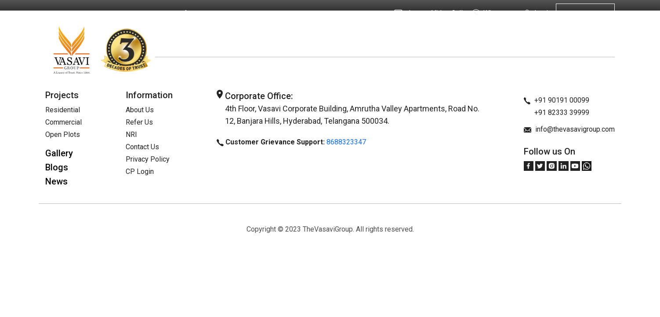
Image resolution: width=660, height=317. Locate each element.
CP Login (140, 171)
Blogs (56, 167)
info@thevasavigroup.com (569, 129)
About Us (98, 13)
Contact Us (142, 147)
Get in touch (585, 13)
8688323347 (346, 142)
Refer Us (189, 13)
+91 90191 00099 (557, 100)
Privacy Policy (148, 159)
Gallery (59, 153)
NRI (161, 13)
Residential (62, 110)
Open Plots (62, 134)
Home (66, 13)
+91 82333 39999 (557, 112)
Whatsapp (492, 13)
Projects (134, 13)
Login (537, 13)
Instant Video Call (428, 13)
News (56, 181)
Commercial (63, 122)
